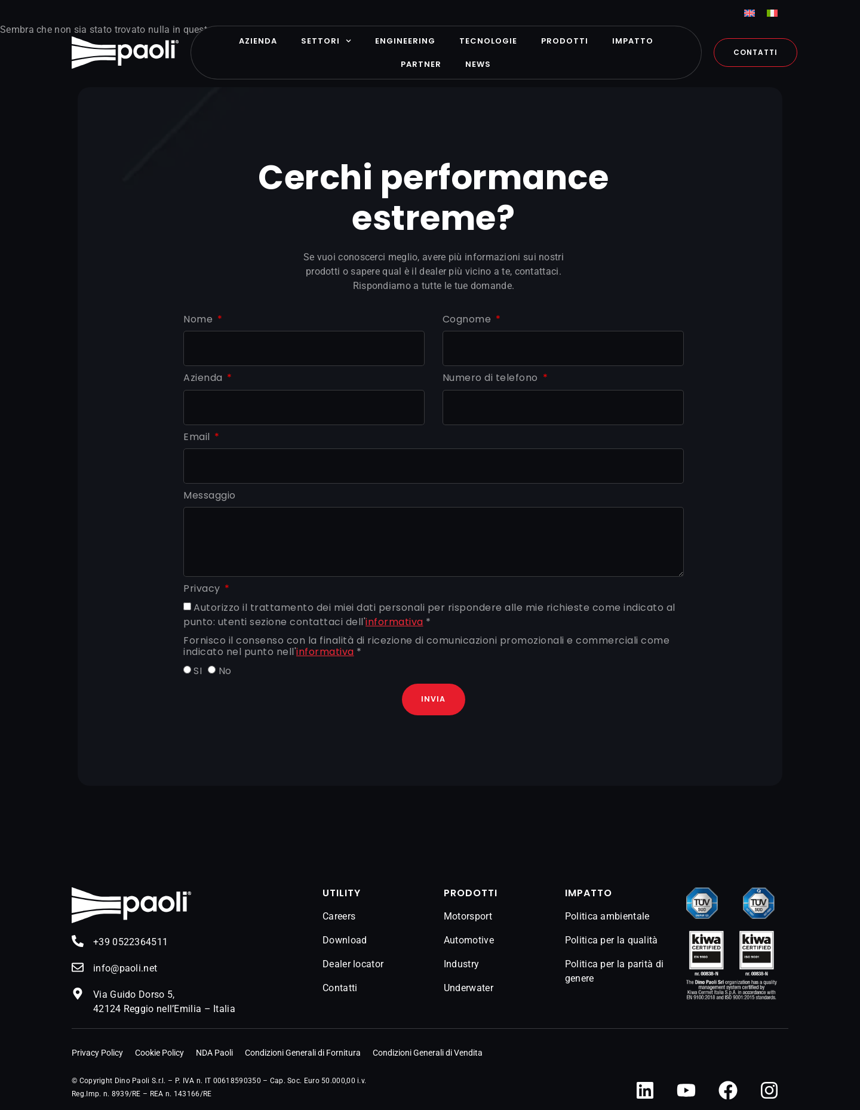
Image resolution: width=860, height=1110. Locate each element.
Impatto (632, 41)
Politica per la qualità (611, 940)
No (225, 671)
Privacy (203, 589)
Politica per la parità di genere (614, 972)
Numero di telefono (492, 378)
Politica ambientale (607, 917)
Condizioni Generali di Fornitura (303, 1053)
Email (198, 437)
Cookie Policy (159, 1053)
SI (198, 671)
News (478, 64)
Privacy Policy (97, 1053)
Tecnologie (488, 41)
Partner (421, 64)
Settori (326, 41)
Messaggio (209, 496)
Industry (461, 964)
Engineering (405, 41)
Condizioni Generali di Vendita (428, 1053)
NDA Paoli (214, 1053)
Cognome (468, 319)
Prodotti (564, 41)
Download (344, 940)
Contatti (339, 988)
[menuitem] (749, 13)
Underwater (468, 988)
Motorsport (468, 917)
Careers (338, 917)
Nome (199, 319)
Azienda (258, 41)
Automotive (469, 940)
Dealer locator (352, 964)
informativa (394, 622)
